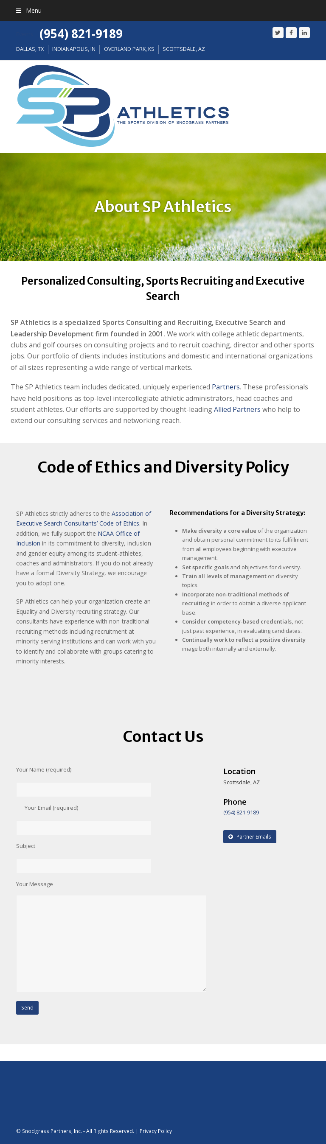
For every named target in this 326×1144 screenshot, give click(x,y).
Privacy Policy (156, 1131)
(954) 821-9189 (81, 33)
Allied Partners (237, 409)
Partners (226, 387)
